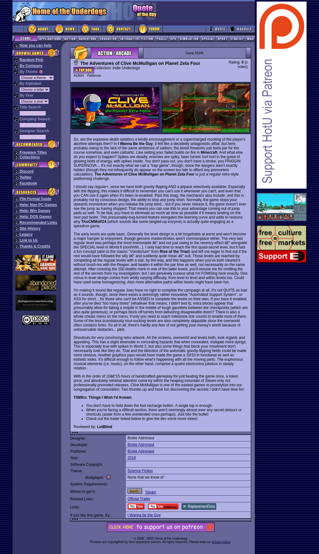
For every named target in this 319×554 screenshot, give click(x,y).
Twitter (25, 177)
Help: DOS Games (36, 216)
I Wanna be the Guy (143, 515)
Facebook (28, 183)
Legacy (26, 234)
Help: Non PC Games (38, 205)
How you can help (35, 45)
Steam (150, 492)
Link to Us (29, 240)
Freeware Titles (33, 152)
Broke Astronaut (140, 444)
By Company (31, 66)
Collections (30, 157)
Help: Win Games (35, 211)
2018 (131, 457)
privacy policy (221, 542)
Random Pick (31, 60)
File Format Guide (35, 199)
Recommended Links (38, 222)
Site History (30, 228)
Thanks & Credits (35, 246)
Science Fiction (140, 471)
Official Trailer (138, 499)
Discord (27, 171)
